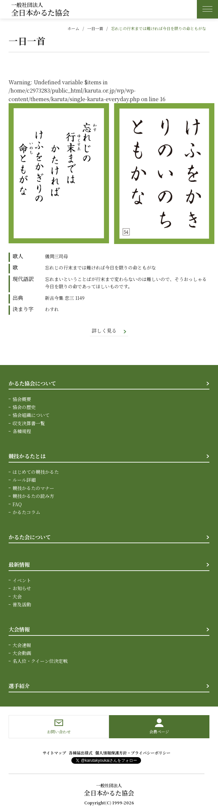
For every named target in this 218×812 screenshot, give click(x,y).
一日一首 (95, 28)
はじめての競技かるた (36, 472)
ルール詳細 (24, 480)
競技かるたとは (27, 457)
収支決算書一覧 (29, 423)
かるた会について (30, 537)
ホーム (73, 28)
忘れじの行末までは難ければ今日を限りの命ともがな (158, 28)
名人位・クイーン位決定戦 (40, 661)
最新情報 (19, 565)
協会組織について (31, 415)
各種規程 (22, 431)
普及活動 (22, 604)
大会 (17, 596)
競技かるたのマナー (33, 488)
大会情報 (19, 629)
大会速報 (22, 645)
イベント (22, 580)
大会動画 (22, 653)
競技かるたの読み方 (33, 496)
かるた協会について (32, 383)
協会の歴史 (24, 407)
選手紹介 (19, 686)
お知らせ (22, 589)
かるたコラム (26, 512)
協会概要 (22, 399)
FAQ (17, 504)
